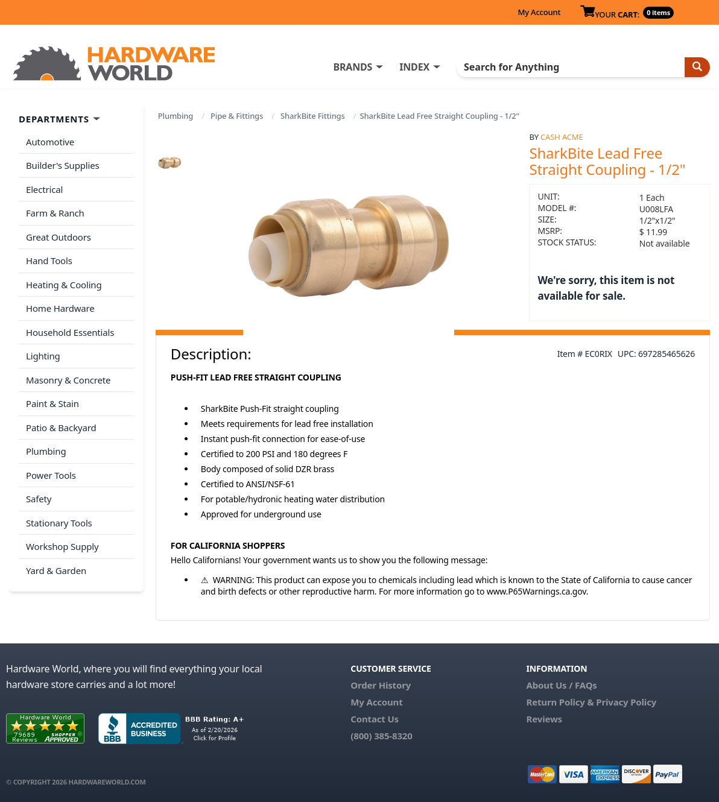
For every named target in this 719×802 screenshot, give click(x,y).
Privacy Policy (626, 702)
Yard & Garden (56, 570)
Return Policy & (560, 702)
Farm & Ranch (55, 213)
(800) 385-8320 (381, 736)
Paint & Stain (52, 403)
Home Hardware (60, 308)
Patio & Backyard (61, 428)
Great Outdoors (58, 237)
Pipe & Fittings (237, 115)
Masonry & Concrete (68, 380)
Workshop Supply (62, 546)
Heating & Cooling (64, 285)
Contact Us (374, 719)
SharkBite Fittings (312, 115)
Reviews (544, 719)
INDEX (414, 67)
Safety (38, 499)
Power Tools (51, 475)
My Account (539, 12)
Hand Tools (49, 260)
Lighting (43, 356)
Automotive (50, 142)
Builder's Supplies (63, 165)
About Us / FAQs (562, 685)
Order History (380, 685)
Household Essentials (70, 332)
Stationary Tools (59, 523)
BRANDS (352, 67)
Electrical (44, 189)
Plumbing (175, 115)
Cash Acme (561, 136)
